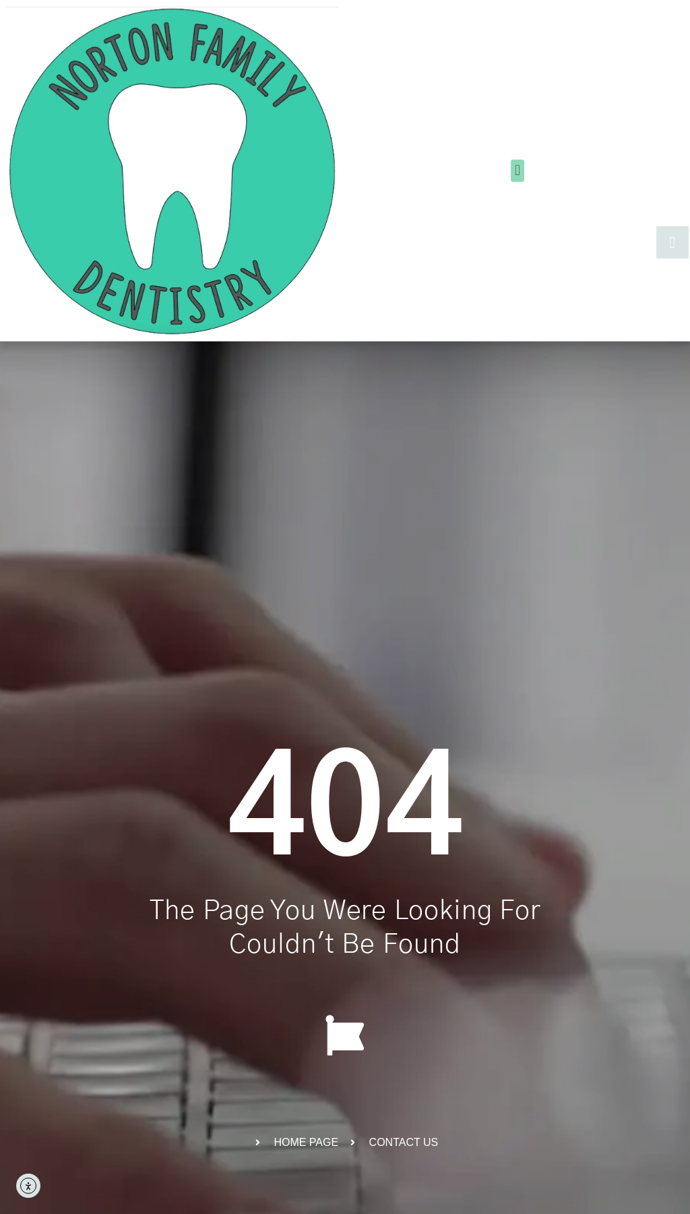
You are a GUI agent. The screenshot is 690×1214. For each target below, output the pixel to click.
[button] (517, 171)
